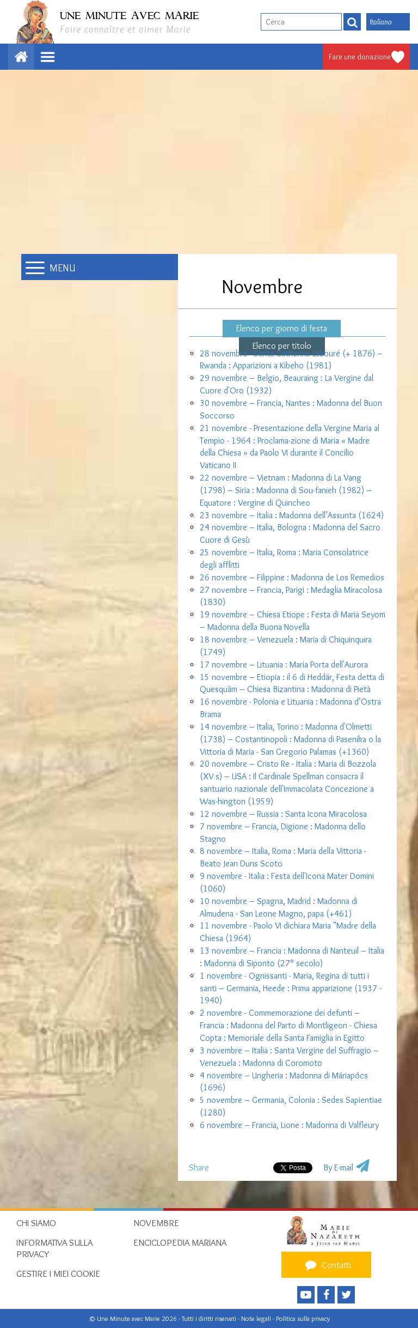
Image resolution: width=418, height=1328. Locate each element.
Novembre (156, 1222)
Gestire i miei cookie (58, 1273)
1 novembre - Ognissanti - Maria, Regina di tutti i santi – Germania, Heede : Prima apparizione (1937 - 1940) (291, 988)
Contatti (326, 1265)
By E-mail (338, 1167)
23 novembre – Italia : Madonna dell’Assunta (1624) (292, 515)
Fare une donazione (360, 57)
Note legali (257, 1318)
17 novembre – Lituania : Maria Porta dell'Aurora (284, 664)
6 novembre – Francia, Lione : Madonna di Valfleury (289, 1125)
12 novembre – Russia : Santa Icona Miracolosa (283, 814)
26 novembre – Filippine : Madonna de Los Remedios (292, 577)
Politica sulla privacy (303, 1318)
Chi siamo (36, 1222)
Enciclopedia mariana (179, 1242)
